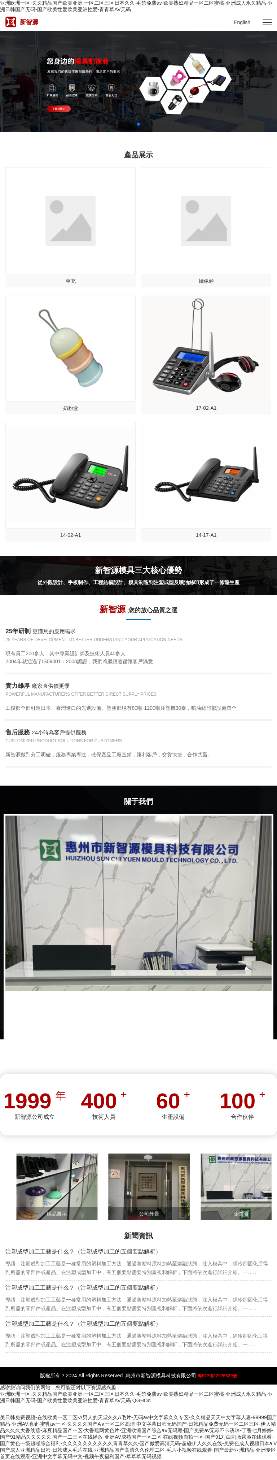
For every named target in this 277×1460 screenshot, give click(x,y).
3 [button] (144, 124)
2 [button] (138, 124)
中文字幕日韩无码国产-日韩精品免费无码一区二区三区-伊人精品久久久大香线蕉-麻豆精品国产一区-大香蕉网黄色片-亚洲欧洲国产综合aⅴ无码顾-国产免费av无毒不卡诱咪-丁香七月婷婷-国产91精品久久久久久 (138, 1430)
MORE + (138, 1053)
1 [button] (132, 124)
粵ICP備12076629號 (217, 1375)
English (242, 22)
